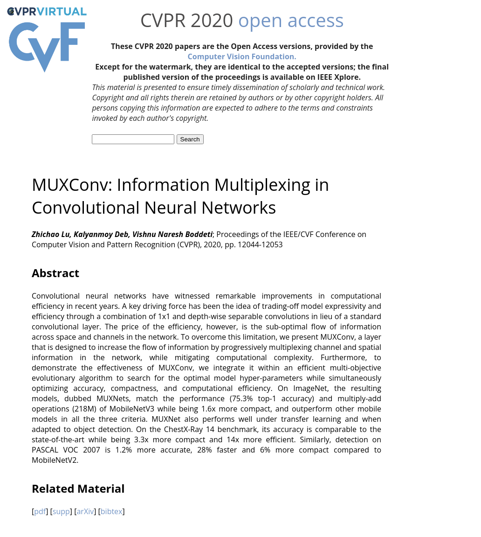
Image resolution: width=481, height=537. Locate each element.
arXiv (85, 511)
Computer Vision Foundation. (242, 56)
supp (61, 511)
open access (291, 20)
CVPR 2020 (187, 20)
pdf (40, 511)
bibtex (112, 511)
